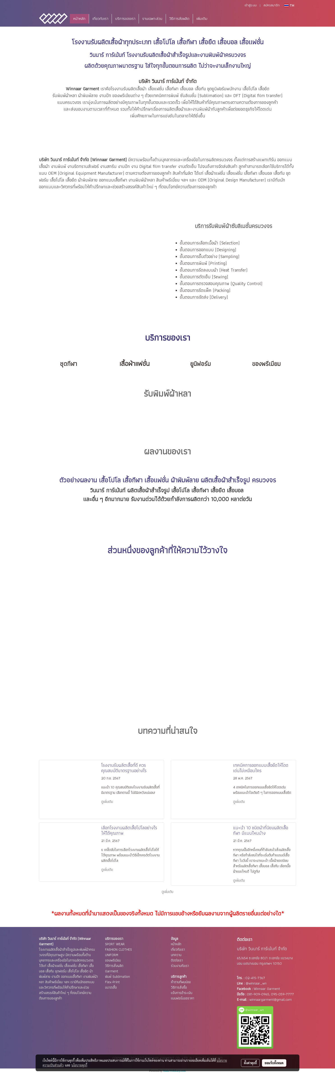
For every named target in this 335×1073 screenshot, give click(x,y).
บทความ (176, 955)
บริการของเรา (125, 19)
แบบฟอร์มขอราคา (182, 998)
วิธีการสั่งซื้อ (179, 987)
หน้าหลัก (79, 19)
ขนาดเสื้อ (111, 987)
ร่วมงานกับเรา (180, 965)
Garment (111, 971)
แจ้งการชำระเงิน (181, 993)
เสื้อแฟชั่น (156, 88)
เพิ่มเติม (201, 19)
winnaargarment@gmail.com (270, 999)
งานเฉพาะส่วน (152, 19)
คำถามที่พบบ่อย (181, 982)
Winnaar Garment (267, 989)
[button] (217, 19)
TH (289, 5)
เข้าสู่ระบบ (251, 5)
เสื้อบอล (186, 88)
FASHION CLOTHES (118, 949)
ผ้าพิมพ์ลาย (88, 95)
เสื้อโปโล (250, 88)
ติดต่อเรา (177, 960)
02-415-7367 (255, 978)
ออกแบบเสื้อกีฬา (113, 179)
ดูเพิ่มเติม (107, 801)
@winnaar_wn (256, 983)
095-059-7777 (282, 994)
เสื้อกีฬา (172, 88)
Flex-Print (112, 982)
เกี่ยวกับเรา (100, 19)
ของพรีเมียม (113, 960)
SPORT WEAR (115, 944)
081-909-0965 (258, 994)
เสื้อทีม (279, 173)
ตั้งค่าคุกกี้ (250, 1063)
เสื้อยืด (263, 88)
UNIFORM (111, 955)
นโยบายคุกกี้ (79, 1065)
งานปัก (105, 95)
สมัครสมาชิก (272, 5)
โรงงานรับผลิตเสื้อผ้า (98, 41)
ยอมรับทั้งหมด (274, 1063)
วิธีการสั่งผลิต (179, 19)
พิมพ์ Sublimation (117, 976)
